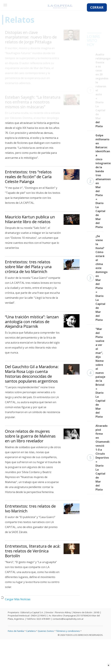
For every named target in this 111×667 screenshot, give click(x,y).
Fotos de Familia (16, 630)
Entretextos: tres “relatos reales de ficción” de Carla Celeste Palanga (28, 176)
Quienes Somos (46, 630)
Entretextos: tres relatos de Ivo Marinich (30, 508)
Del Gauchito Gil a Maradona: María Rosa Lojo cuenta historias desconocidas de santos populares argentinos (32, 374)
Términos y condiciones (68, 630)
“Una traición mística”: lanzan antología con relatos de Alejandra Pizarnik (32, 321)
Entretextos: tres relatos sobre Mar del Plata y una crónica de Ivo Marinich (28, 266)
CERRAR (97, 7)
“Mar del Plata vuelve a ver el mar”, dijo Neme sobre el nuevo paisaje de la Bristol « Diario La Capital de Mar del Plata (95, 372)
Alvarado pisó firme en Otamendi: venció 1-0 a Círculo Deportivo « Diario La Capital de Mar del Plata (95, 457)
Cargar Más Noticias (17, 599)
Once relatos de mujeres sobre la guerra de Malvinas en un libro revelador (30, 436)
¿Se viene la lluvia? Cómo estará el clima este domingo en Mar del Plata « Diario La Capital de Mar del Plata (95, 278)
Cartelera (31, 630)
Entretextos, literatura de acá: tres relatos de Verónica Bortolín (32, 550)
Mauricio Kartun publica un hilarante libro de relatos (30, 219)
